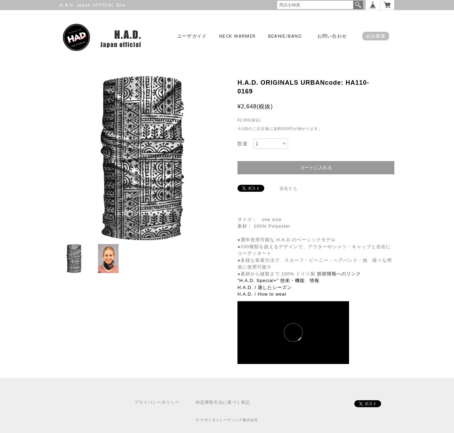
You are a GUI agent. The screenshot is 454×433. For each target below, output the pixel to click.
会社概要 (376, 36)
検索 (358, 5)
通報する (288, 188)
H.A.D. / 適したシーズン (264, 287)
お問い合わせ (332, 36)
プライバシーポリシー (157, 402)
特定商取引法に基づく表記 (223, 402)
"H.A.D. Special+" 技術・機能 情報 (278, 280)
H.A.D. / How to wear (262, 294)
